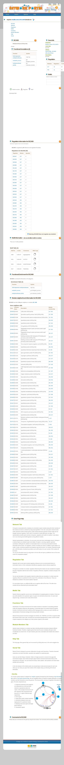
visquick (33, 676)
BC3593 (15, 176)
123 (49, 374)
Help (34, 14)
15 (54, 66)
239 (49, 377)
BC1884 (15, 174)
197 (49, 457)
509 (52, 326)
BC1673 (15, 206)
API (58, 4)
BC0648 (15, 162)
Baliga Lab (19, 741)
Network (13, 25)
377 (52, 358)
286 (49, 400)
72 (49, 439)
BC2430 (13, 23)
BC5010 (15, 191)
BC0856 (15, 165)
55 (49, 433)
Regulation (13, 27)
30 (49, 350)
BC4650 (15, 229)
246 (49, 501)
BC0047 (15, 156)
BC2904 (15, 217)
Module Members (15, 32)
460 (52, 385)
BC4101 (15, 226)
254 (49, 382)
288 (49, 483)
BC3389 (15, 220)
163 (49, 388)
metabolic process (17, 60)
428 (49, 463)
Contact (54, 4)
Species (26, 14)
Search (16, 14)
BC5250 (15, 197)
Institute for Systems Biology (30, 741)
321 (49, 430)
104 (49, 337)
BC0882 (15, 203)
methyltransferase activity (18, 293)
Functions (13, 30)
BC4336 (15, 188)
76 (49, 421)
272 (52, 489)
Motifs (12, 29)
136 (49, 355)
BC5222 (15, 194)
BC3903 (15, 182)
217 (48, 66)
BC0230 (15, 159)
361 (52, 507)
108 (49, 380)
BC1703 (15, 171)
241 (52, 323)
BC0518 (15, 200)
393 (52, 314)
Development (41, 741)
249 (49, 320)
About (50, 4)
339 (52, 495)
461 (52, 447)
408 (49, 512)
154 (49, 486)
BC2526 (15, 211)
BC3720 (15, 179)
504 (52, 367)
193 (49, 436)
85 (49, 344)
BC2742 (15, 214)
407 (52, 371)
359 (49, 445)
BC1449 (15, 168)
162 (49, 333)
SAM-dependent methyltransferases (20, 287)
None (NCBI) (48, 51)
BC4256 (15, 185)
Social (12, 36)
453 (48, 69)
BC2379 (15, 209)
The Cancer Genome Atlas (23, 678)
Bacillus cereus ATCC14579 (18, 19)
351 (52, 311)
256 (49, 347)
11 (54, 69)
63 (49, 504)
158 (49, 427)
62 (49, 466)
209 (49, 442)
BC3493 (15, 223)
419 (52, 364)
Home (7, 14)
